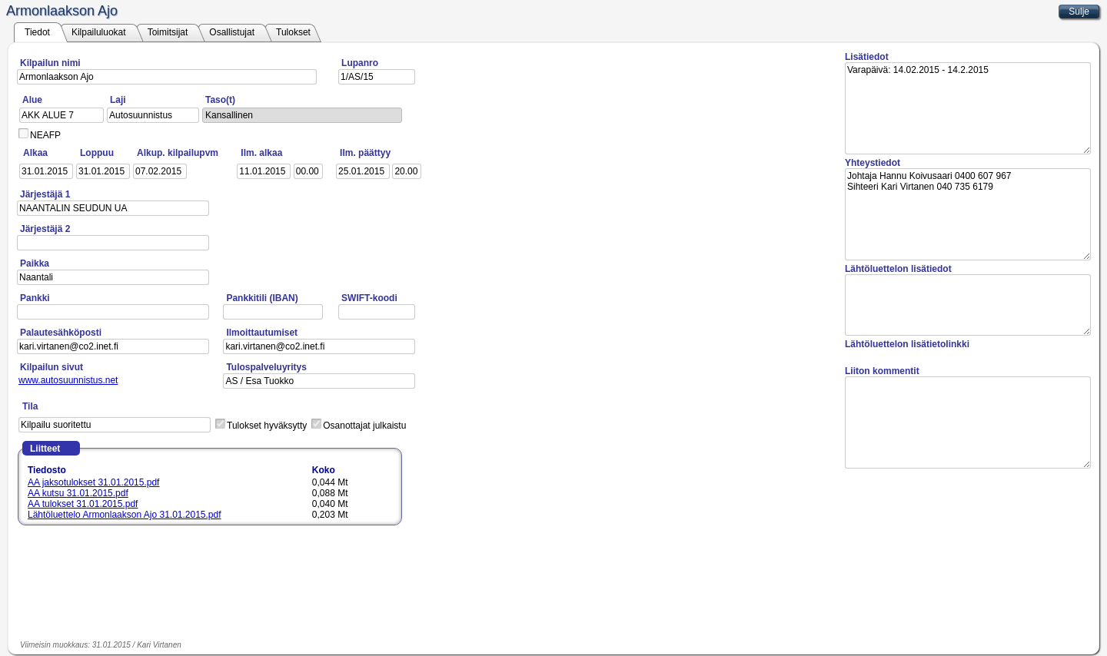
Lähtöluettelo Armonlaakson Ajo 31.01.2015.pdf (124, 514)
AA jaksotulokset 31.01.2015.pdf (93, 482)
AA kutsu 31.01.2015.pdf (78, 493)
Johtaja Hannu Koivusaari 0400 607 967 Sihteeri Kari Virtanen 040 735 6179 (968, 214)
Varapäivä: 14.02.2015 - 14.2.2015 (968, 108)
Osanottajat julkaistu (364, 425)
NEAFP (45, 135)
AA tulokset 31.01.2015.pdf (83, 504)
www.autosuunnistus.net (68, 380)
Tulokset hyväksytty (267, 425)
